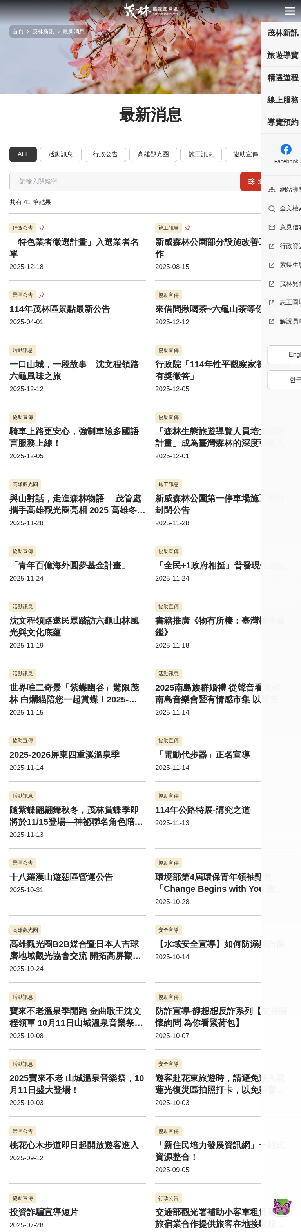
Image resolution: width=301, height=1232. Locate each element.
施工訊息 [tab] (201, 154)
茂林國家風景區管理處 (150, 11)
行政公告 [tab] (105, 154)
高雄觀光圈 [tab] (153, 154)
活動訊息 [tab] (60, 154)
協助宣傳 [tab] (245, 154)
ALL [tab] (23, 154)
